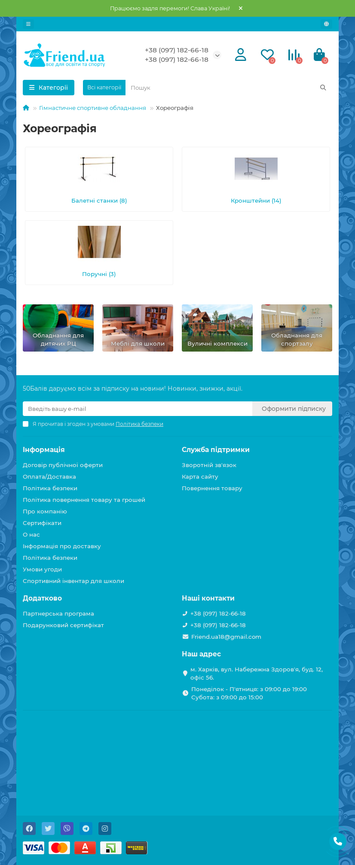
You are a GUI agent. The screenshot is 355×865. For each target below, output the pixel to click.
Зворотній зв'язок (209, 464)
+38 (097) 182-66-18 (176, 50)
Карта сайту (200, 476)
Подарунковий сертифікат (63, 625)
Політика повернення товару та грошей (84, 499)
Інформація (44, 450)
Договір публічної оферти (63, 464)
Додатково (42, 598)
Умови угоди (42, 569)
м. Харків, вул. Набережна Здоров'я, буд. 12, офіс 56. (256, 673)
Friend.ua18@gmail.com (226, 636)
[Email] (137, 408)
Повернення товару (212, 488)
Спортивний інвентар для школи (73, 580)
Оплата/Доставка (49, 476)
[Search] (228, 87)
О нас (31, 534)
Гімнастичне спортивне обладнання (92, 107)
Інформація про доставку (62, 546)
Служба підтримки (216, 450)
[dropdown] (28, 24)
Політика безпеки (50, 488)
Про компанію (45, 511)
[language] (326, 24)
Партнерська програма (58, 613)
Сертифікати (42, 522)
